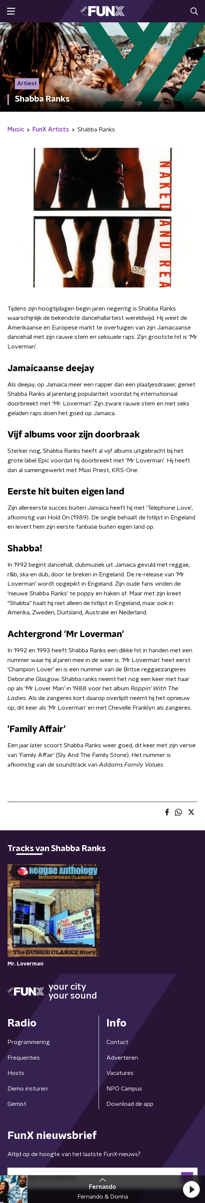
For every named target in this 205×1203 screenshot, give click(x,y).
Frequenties (23, 1058)
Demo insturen (27, 1089)
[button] (191, 1189)
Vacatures (120, 1073)
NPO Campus (124, 1089)
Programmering (28, 1042)
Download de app (129, 1104)
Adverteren (122, 1058)
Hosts (15, 1073)
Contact (117, 1042)
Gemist (16, 1104)
